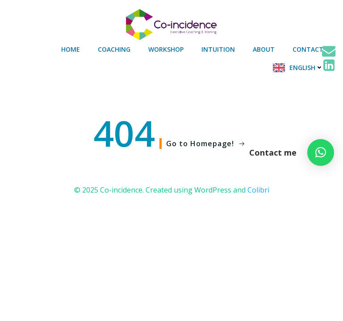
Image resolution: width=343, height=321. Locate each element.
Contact (308, 49)
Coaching (114, 49)
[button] (320, 152)
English (306, 67)
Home (70, 49)
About (264, 49)
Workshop (166, 49)
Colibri (258, 190)
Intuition (218, 49)
